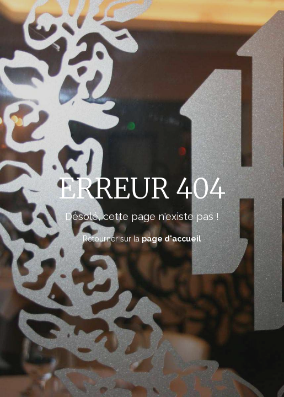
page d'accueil (171, 238)
